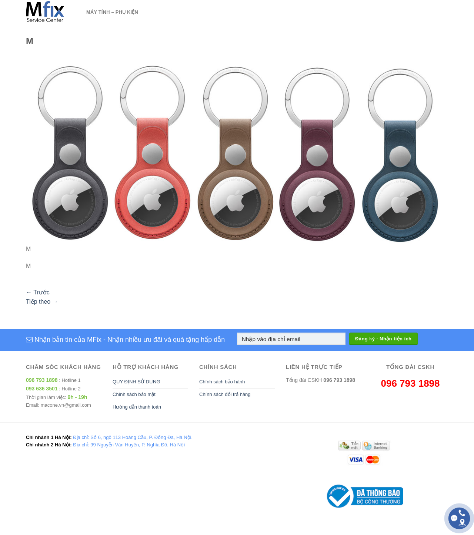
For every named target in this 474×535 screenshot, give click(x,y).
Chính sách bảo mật (134, 394)
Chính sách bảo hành (222, 381)
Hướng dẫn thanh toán (137, 407)
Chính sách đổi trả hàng (225, 394)
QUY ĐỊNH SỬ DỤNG (136, 381)
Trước (38, 292)
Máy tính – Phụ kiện (112, 12)
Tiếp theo (42, 301)
